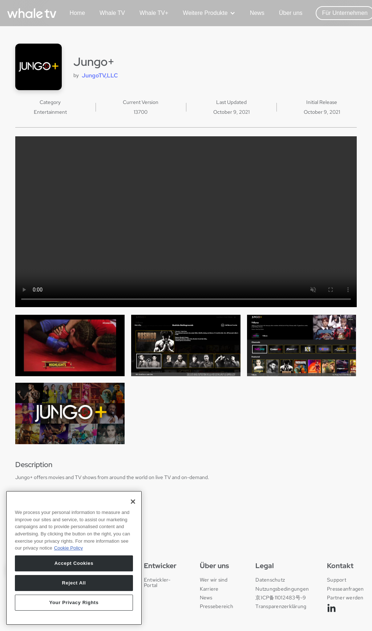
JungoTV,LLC (100, 75)
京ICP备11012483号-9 (280, 597)
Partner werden (345, 597)
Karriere (209, 588)
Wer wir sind (214, 579)
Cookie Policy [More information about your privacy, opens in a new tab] (68, 551)
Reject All (74, 585)
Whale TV (112, 13)
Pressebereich (216, 606)
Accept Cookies (74, 565)
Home (77, 13)
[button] (206, 13)
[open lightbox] (70, 345)
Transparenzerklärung (280, 606)
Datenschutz (270, 579)
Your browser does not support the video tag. (186, 221)
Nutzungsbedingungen (282, 588)
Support (336, 579)
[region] (74, 560)
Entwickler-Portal (157, 582)
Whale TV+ (154, 13)
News (257, 13)
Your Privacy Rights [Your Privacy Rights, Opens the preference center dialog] (73, 605)
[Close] (133, 504)
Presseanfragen (345, 588)
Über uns (291, 13)
